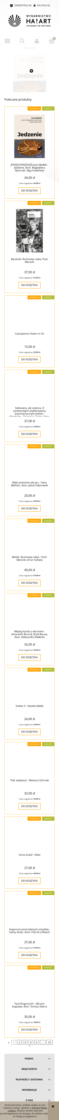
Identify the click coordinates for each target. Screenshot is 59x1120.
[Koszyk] (51, 40)
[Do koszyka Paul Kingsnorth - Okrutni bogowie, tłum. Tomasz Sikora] (29, 1029)
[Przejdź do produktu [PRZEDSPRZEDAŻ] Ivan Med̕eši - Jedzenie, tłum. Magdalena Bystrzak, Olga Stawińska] (29, 84)
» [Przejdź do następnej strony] (29, 1045)
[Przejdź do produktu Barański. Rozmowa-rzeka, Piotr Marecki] (29, 230)
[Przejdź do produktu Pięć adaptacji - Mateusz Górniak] (29, 762)
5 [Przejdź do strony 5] (36, 1042)
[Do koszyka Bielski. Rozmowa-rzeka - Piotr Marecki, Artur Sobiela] (29, 583)
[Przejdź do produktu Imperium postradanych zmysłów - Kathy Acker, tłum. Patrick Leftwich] (29, 911)
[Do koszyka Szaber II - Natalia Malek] (29, 732)
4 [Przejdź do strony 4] (31, 1042)
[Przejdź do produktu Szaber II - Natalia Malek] (29, 687)
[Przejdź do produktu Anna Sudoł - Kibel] (29, 836)
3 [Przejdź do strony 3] (25, 1042)
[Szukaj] (22, 40)
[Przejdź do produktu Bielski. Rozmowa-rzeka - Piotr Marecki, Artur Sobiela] (29, 538)
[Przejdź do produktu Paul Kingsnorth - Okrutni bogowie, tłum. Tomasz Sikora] (29, 985)
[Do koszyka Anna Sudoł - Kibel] (29, 881)
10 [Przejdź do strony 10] (49, 1042)
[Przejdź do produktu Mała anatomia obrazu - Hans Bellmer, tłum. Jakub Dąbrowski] (29, 464)
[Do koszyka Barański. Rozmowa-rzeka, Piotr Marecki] (29, 285)
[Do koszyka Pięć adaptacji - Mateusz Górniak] (29, 806)
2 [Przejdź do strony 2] (19, 1042)
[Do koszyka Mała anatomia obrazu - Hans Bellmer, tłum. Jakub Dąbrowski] (29, 508)
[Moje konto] (37, 41)
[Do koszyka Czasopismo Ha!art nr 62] (29, 359)
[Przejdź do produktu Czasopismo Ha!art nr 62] (29, 315)
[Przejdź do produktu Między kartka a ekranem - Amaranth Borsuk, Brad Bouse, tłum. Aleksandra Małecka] (29, 613)
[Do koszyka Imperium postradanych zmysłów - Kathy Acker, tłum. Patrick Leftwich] (29, 955)
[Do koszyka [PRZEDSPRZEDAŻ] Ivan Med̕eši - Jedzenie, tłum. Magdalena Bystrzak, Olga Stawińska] (29, 190)
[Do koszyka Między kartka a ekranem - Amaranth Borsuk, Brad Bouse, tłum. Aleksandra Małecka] (29, 657)
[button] (7, 41)
